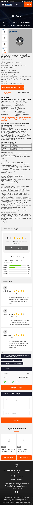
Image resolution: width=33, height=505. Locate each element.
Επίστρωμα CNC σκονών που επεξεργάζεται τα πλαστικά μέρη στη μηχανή (16, 355)
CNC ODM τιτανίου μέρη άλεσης (11, 360)
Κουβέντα (28, 4)
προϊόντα (8, 22)
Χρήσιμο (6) (14, 316)
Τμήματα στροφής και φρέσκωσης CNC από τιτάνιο (8, 450)
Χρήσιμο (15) (14, 337)
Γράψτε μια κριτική (16, 248)
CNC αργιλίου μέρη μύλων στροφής (12, 363)
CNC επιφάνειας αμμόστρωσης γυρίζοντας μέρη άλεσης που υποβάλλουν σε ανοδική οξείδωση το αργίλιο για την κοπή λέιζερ (24, 450)
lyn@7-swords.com (7, 1)
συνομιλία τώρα (16, 387)
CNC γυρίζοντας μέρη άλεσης (21, 22)
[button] (5, 52)
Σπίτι (2, 22)
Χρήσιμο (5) (14, 293)
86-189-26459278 (26, 1)
